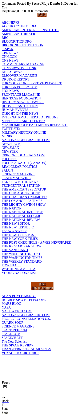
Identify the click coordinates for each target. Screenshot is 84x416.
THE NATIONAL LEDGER (21, 216)
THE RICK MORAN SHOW (21, 246)
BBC (5, 37)
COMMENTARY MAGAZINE (23, 64)
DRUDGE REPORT (15, 79)
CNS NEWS (10, 60)
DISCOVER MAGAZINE (19, 75)
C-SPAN (7, 49)
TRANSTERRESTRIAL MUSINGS (26, 349)
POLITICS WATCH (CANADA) (24, 163)
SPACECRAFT (12, 338)
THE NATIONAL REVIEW (21, 219)
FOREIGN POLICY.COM (19, 87)
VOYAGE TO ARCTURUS (20, 353)
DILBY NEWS (12, 72)
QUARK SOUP (12, 322)
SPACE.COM (11, 334)
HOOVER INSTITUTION (20, 106)
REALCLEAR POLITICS (19, 166)
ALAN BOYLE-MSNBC (19, 296)
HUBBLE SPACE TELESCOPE (24, 300)
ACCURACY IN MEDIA (19, 26)
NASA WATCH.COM (17, 311)
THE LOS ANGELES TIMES (22, 201)
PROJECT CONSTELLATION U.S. (26, 319)
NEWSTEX (10, 151)
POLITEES (9, 159)
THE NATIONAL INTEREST (22, 212)
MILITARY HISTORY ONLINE (24, 132)
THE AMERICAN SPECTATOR (24, 189)
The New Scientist (14, 231)
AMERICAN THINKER (18, 34)
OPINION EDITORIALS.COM (23, 155)
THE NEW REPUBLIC (18, 227)
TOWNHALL (11, 265)
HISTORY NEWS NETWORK (23, 102)
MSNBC (7, 136)
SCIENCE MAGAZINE (18, 174)
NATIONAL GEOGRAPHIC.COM (26, 140)
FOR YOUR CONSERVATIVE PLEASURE (32, 83)
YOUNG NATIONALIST (19, 273)
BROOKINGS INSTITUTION (22, 45)
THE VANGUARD (15, 250)
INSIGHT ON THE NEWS (20, 113)
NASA (6, 307)
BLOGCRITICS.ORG (17, 41)
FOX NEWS (10, 91)
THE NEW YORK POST (19, 235)
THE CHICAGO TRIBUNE (21, 193)
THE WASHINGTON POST (21, 254)
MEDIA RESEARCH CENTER (23, 121)
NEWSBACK (11, 144)
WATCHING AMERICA (18, 269)
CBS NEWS (10, 53)
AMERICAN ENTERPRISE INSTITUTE (30, 30)
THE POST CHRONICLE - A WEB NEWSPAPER (36, 242)
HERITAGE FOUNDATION (21, 98)
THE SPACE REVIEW (17, 345)
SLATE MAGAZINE (16, 178)
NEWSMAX (10, 147)
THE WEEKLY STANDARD (22, 261)
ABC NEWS (10, 22)
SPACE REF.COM (14, 330)
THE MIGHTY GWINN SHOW (24, 204)
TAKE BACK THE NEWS (20, 182)
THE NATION (12, 208)
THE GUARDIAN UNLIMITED (24, 197)
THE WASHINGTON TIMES (22, 257)
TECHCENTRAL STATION (21, 185)
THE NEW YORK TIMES (20, 238)
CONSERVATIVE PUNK (19, 68)
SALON (7, 170)
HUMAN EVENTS (15, 109)
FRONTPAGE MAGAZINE (21, 94)
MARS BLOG (11, 303)
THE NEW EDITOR (16, 223)
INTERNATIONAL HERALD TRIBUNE (30, 117)
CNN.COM (9, 56)
